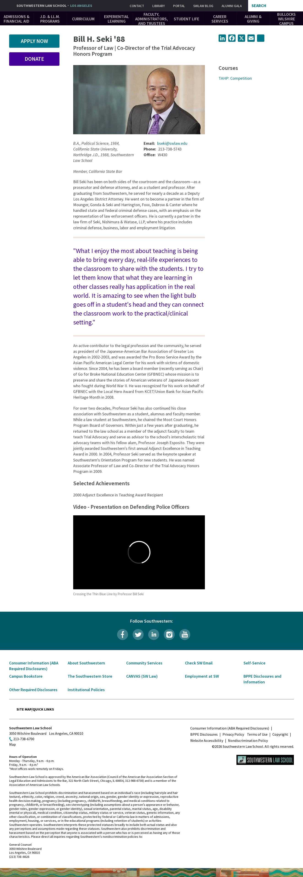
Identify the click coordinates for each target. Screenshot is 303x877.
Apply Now (34, 41)
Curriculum (83, 18)
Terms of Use (257, 734)
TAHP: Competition (235, 78)
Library (158, 6)
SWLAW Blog (203, 6)
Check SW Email (199, 663)
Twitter (138, 634)
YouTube (184, 634)
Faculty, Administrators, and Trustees (151, 19)
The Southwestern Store (90, 676)
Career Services (220, 19)
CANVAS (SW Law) (142, 676)
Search (259, 5)
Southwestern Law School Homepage (265, 760)
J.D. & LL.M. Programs (50, 19)
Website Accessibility (206, 740)
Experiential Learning (116, 19)
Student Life (186, 18)
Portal (179, 6)
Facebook (122, 634)
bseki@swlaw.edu (172, 143)
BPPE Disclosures (204, 734)
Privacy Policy (233, 734)
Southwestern (54, 6)
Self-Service (254, 663)
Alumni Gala (232, 6)
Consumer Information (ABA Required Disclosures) (229, 728)
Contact (137, 6)
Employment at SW (202, 676)
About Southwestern (86, 663)
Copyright (280, 734)
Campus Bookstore (26, 676)
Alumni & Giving (253, 19)
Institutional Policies (86, 689)
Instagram (169, 634)
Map (12, 744)
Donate (34, 58)
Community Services (144, 663)
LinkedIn (153, 634)
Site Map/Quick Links (35, 709)
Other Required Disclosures (33, 689)
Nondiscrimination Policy (248, 740)
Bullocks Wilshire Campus (286, 19)
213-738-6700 (23, 739)
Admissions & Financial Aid (16, 19)
